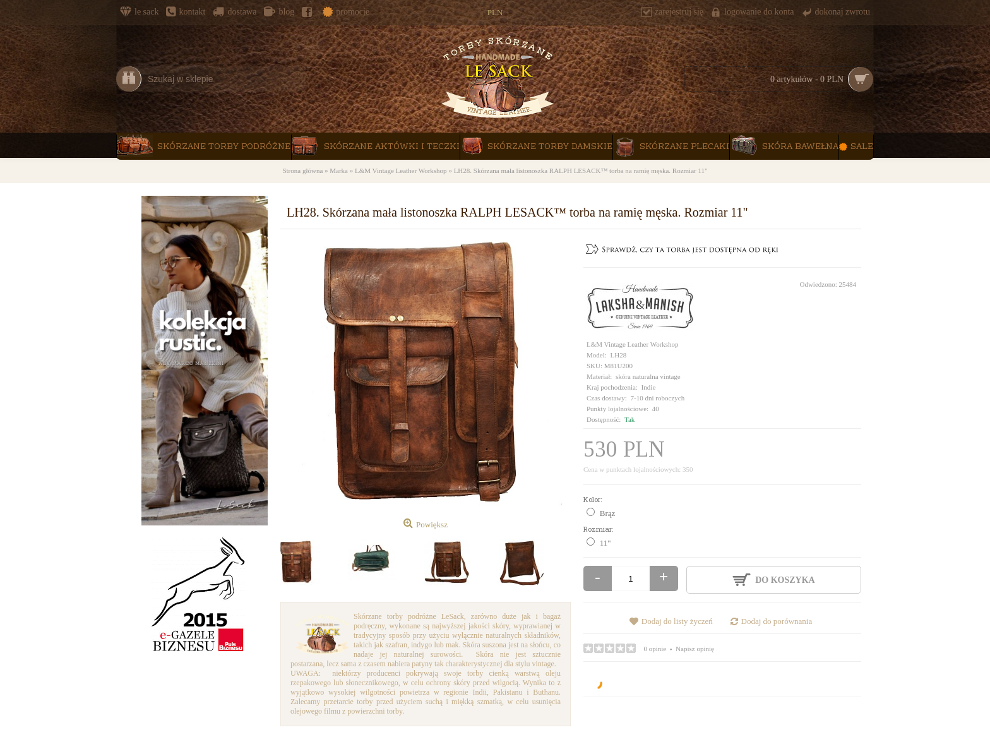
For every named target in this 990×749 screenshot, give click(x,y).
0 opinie (655, 648)
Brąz (608, 513)
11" (605, 543)
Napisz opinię (695, 648)
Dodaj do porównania (777, 621)
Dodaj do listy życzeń (677, 621)
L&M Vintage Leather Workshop (633, 344)
